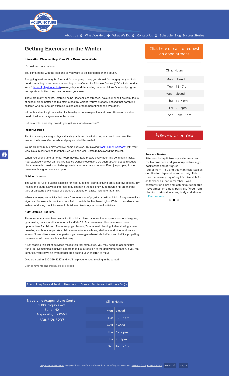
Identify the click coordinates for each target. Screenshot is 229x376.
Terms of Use (139, 365)
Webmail (170, 365)
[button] (4, 154)
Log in (183, 365)
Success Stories (193, 35)
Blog (178, 35)
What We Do (121, 35)
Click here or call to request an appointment (174, 51)
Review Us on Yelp (174, 135)
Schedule (166, 35)
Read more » (156, 196)
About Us (71, 35)
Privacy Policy (154, 365)
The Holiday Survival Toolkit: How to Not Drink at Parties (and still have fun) (77, 284)
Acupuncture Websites (52, 365)
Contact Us (145, 35)
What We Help (95, 35)
